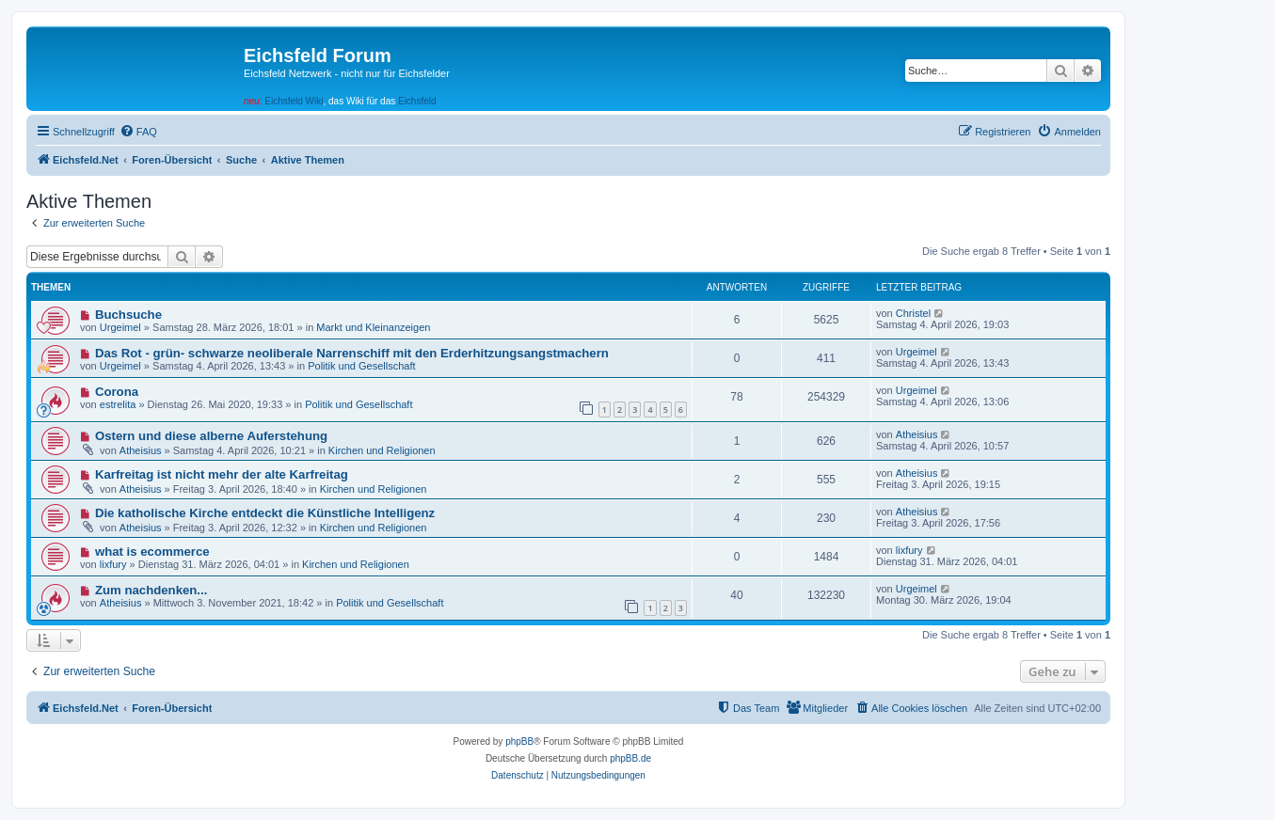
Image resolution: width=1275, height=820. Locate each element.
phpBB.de (630, 758)
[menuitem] (138, 131)
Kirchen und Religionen (382, 450)
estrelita (118, 404)
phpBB (519, 741)
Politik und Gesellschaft (361, 365)
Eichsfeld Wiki (293, 101)
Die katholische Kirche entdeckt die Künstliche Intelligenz (265, 513)
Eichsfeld (417, 101)
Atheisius (141, 450)
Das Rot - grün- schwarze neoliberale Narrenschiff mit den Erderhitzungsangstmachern (352, 353)
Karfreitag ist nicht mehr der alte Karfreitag (221, 474)
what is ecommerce (152, 551)
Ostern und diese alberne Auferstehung (211, 436)
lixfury (113, 564)
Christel (913, 313)
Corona (116, 392)
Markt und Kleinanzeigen (373, 327)
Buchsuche (128, 315)
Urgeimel (120, 327)
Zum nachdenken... (151, 590)
